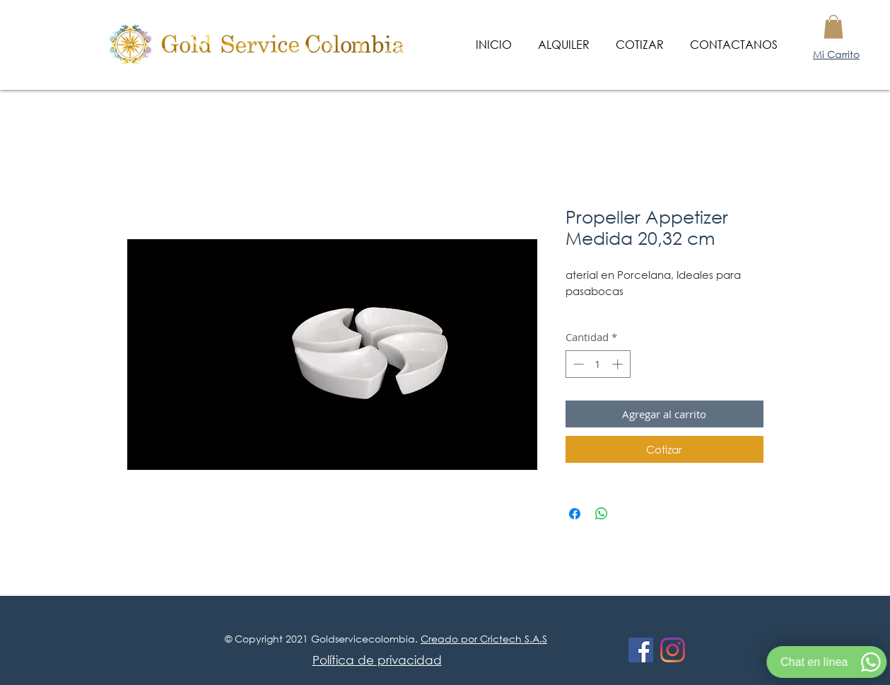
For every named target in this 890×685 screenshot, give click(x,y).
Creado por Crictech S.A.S (484, 638)
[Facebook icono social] (640, 650)
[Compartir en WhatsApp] (601, 513)
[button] (833, 26)
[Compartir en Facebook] (574, 513)
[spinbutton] (597, 364)
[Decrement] (577, 364)
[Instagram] (672, 650)
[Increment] (618, 364)
